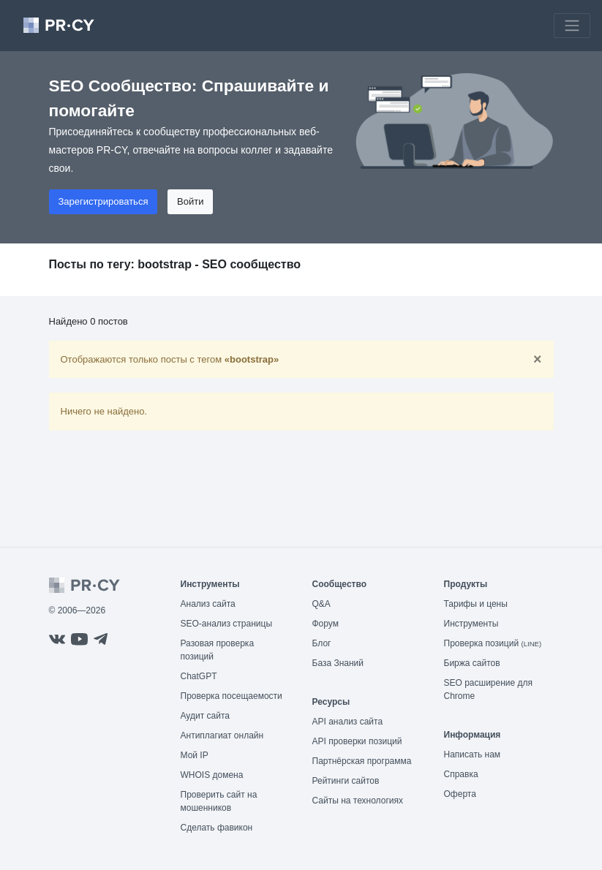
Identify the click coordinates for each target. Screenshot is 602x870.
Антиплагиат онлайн (222, 735)
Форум (325, 624)
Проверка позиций (493, 643)
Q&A (321, 604)
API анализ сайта (347, 721)
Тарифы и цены (476, 604)
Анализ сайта (208, 604)
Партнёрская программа (362, 761)
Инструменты (471, 624)
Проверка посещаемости (231, 696)
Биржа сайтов (472, 663)
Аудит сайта (205, 716)
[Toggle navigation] (572, 25)
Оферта (460, 794)
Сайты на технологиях (357, 800)
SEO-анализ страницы (227, 624)
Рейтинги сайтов (346, 781)
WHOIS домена (212, 775)
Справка (461, 774)
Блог (321, 643)
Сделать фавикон (217, 827)
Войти (190, 201)
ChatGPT (199, 676)
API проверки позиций (357, 741)
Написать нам (472, 754)
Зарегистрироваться (103, 201)
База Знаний (338, 663)
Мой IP (194, 755)
